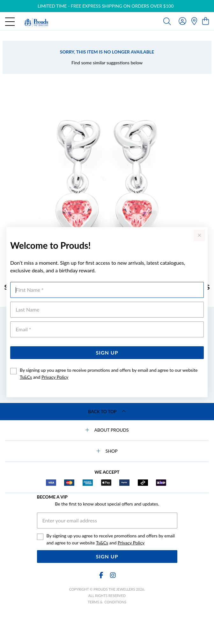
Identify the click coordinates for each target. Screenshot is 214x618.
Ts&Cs (26, 377)
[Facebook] (101, 575)
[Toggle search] (167, 21)
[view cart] (205, 20)
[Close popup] (199, 235)
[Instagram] (112, 575)
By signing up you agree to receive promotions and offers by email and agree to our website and (109, 373)
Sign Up (107, 352)
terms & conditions (107, 602)
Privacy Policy (54, 377)
